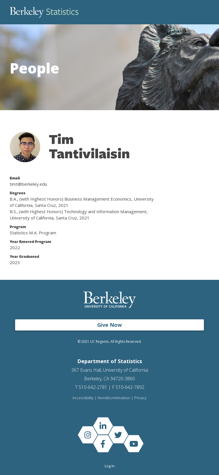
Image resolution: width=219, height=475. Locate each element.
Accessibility (83, 398)
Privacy (140, 398)
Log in (110, 465)
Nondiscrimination (114, 398)
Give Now (109, 324)
